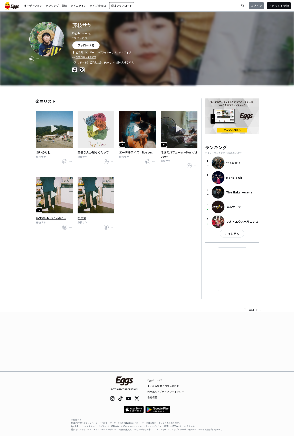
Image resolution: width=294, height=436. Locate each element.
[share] (31, 58)
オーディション (33, 6)
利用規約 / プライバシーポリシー (165, 391)
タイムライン (78, 6)
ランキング (52, 6)
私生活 (82, 218)
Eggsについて (155, 380)
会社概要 (152, 397)
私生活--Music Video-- (51, 218)
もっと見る (232, 234)
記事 (64, 6)
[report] (37, 58)
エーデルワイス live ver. (136, 152)
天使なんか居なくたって (93, 152)
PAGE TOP (252, 369)
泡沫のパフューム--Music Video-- (179, 154)
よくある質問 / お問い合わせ (163, 385)
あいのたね (43, 152)
